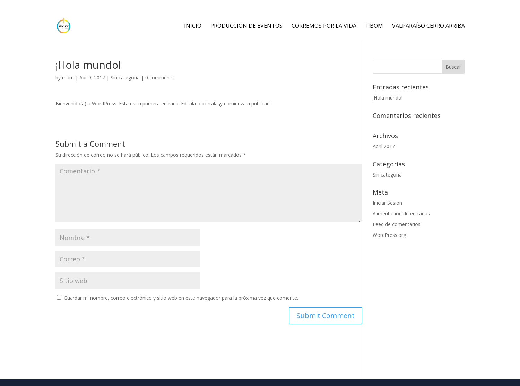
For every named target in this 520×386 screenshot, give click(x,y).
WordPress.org (389, 235)
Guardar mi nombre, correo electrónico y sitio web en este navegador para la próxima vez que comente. (181, 297)
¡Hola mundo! (387, 97)
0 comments (159, 77)
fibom (374, 26)
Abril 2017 (384, 146)
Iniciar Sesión (387, 202)
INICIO (192, 26)
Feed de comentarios (397, 224)
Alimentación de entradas (401, 213)
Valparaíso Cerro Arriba (428, 26)
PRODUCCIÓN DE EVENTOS (246, 26)
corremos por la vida (324, 26)
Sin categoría (125, 77)
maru (68, 77)
